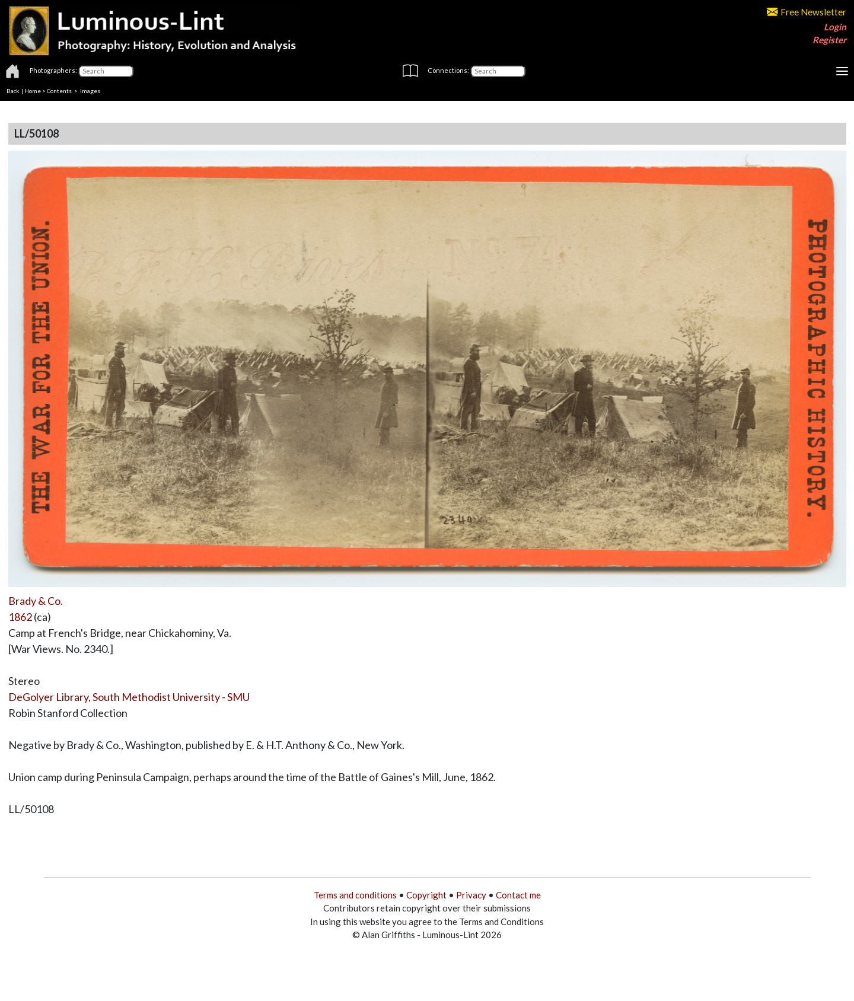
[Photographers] (105, 71)
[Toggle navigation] (842, 71)
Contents (59, 90)
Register (829, 39)
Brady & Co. (35, 600)
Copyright (426, 895)
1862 (20, 616)
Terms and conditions (355, 895)
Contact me (518, 895)
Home (32, 90)
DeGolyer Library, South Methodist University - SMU (129, 696)
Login (835, 26)
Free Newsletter (806, 11)
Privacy (471, 895)
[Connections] (497, 71)
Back (13, 90)
